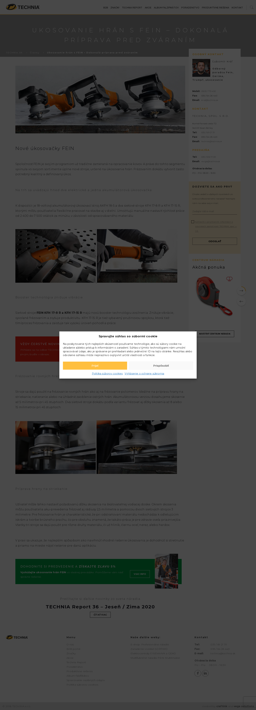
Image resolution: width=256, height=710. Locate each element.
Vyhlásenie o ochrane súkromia (144, 373)
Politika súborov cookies (107, 373)
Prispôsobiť (161, 365)
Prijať (95, 365)
